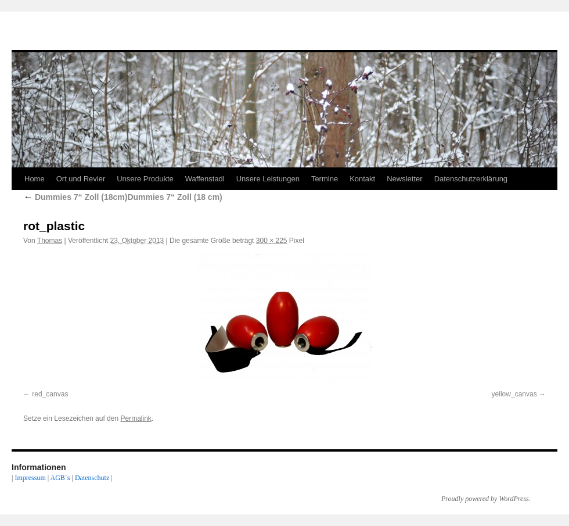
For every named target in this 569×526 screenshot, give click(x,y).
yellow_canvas (514, 394)
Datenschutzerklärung (470, 178)
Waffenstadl (205, 178)
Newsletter (404, 178)
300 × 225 (271, 241)
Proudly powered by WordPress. (486, 499)
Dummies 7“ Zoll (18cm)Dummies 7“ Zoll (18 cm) (122, 197)
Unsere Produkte (145, 178)
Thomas (49, 241)
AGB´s (60, 478)
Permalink (135, 418)
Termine (324, 178)
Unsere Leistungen (268, 178)
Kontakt (362, 178)
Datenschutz (92, 478)
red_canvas (50, 394)
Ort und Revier (81, 178)
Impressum (30, 478)
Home (34, 178)
